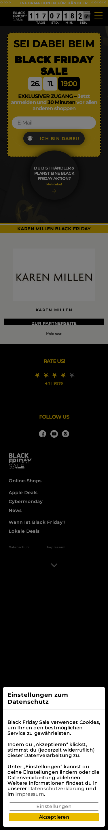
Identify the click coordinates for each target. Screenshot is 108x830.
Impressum (29, 794)
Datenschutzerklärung (56, 788)
